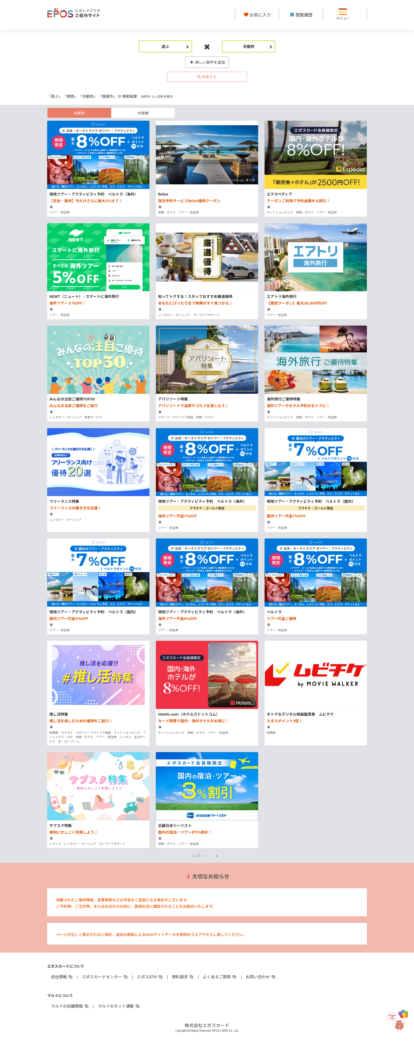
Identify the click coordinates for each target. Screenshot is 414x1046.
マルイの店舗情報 (70, 1006)
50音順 (143, 112)
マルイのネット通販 (119, 1006)
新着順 (79, 112)
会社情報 (62, 976)
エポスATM (150, 976)
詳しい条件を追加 (207, 62)
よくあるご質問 (220, 976)
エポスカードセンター (105, 976)
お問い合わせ (261, 976)
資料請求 (183, 976)
